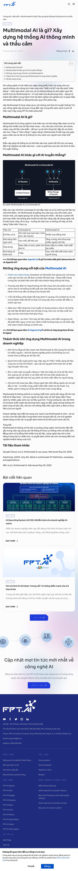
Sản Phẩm (8, 780)
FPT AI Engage (9, 795)
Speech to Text (45, 770)
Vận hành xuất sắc (10, 770)
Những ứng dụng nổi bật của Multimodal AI (24, 73)
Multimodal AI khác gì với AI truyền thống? (24, 70)
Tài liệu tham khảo (13, 79)
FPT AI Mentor (9, 815)
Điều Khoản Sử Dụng (47, 786)
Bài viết (16, 16)
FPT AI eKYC (8, 810)
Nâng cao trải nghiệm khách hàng (17, 760)
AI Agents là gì (35, 330)
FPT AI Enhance (9, 800)
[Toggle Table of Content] (70, 64)
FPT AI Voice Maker (11, 819)
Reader (42, 775)
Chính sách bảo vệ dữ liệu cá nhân (53, 803)
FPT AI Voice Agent (11, 829)
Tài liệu (43, 754)
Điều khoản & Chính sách (52, 780)
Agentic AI (33, 259)
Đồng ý (47, 866)
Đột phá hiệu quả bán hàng (14, 775)
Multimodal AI (56, 268)
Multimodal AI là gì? (14, 67)
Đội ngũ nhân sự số (11, 765)
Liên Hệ (6, 845)
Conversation (44, 760)
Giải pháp (8, 754)
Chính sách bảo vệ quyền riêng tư (53, 790)
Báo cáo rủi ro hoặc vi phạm (50, 808)
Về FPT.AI (8, 834)
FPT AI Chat (8, 790)
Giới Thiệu (7, 840)
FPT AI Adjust (8, 824)
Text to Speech (45, 765)
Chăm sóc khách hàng (18, 275)
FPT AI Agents (9, 786)
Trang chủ (7, 16)
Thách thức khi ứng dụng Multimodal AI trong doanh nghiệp (32, 76)
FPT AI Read (8, 805)
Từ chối (31, 866)
